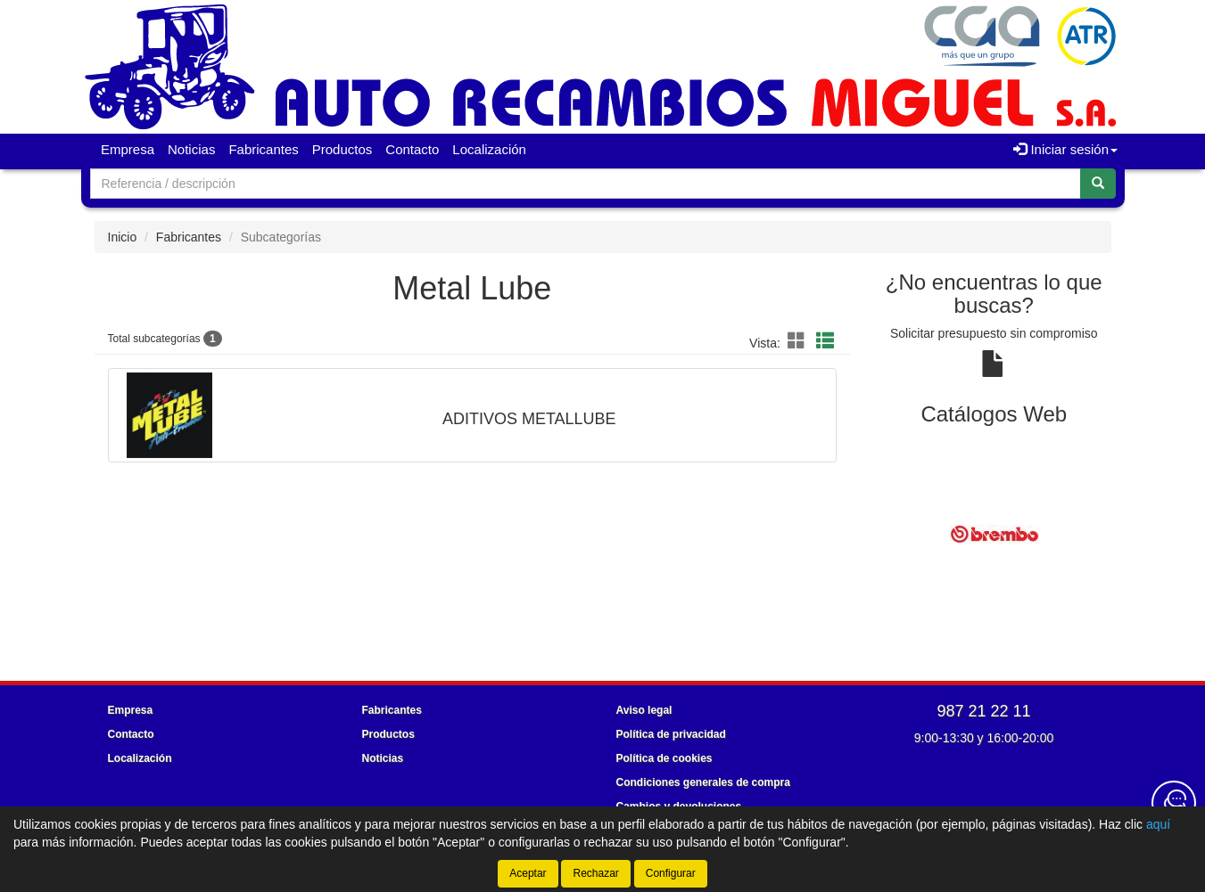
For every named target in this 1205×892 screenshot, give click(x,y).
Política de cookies (664, 758)
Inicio (122, 237)
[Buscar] (1098, 183)
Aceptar (527, 873)
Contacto (412, 149)
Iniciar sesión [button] (1065, 149)
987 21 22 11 (983, 711)
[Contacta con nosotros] (1173, 803)
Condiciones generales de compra (703, 782)
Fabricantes (263, 149)
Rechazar (595, 873)
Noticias (191, 149)
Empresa (127, 149)
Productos (342, 149)
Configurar (671, 873)
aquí (1158, 824)
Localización (489, 149)
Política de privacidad (671, 734)
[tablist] (994, 533)
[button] (799, 341)
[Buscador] (585, 183)
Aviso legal (644, 710)
